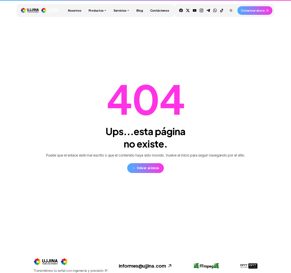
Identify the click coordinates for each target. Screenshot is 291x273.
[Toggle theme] (231, 10)
